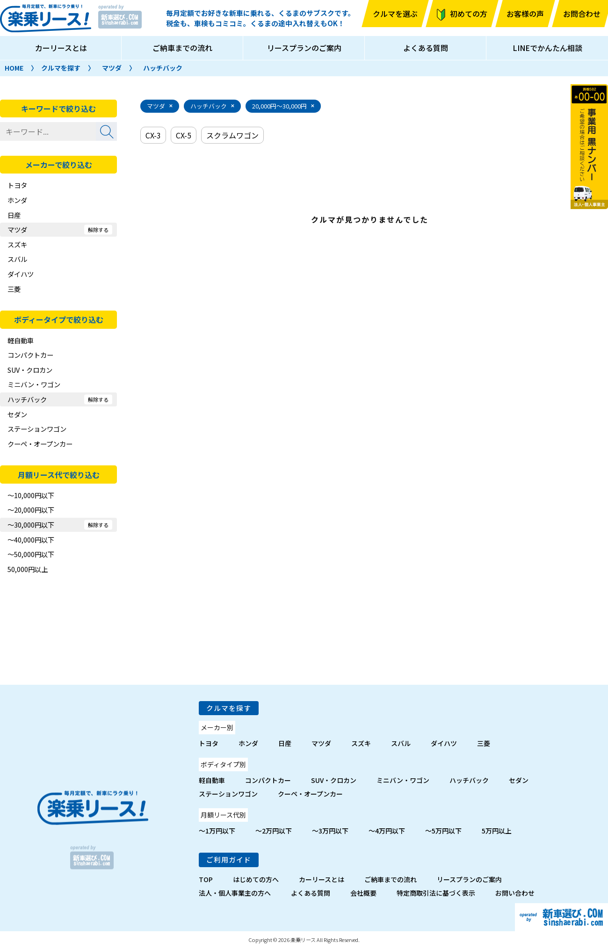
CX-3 (153, 135)
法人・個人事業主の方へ (235, 893)
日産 (14, 215)
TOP (206, 879)
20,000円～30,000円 (279, 105)
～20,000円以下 (30, 509)
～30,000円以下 (30, 524)
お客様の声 (525, 13)
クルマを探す (60, 67)
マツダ (112, 67)
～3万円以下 (330, 830)
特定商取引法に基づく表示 (436, 893)
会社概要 (363, 893)
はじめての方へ (256, 879)
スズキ (17, 244)
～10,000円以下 (30, 495)
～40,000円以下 (30, 539)
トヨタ (17, 185)
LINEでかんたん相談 (547, 47)
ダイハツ (20, 274)
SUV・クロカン (29, 370)
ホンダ (17, 200)
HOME (14, 67)
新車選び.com (561, 917)
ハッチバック (162, 67)
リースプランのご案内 (304, 47)
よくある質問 (425, 47)
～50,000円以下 (30, 554)
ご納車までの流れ (182, 47)
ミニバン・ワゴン (33, 384)
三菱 (14, 289)
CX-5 (183, 135)
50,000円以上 (27, 569)
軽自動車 (20, 340)
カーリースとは (61, 47)
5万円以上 (497, 830)
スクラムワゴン (232, 135)
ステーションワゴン (36, 429)
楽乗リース (45, 18)
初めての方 (468, 13)
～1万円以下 (217, 830)
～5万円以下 (443, 830)
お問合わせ (582, 13)
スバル (17, 259)
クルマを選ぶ (395, 13)
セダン (17, 414)
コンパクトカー (30, 355)
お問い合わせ (515, 893)
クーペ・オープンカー (39, 444)
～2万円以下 (273, 830)
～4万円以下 (387, 830)
